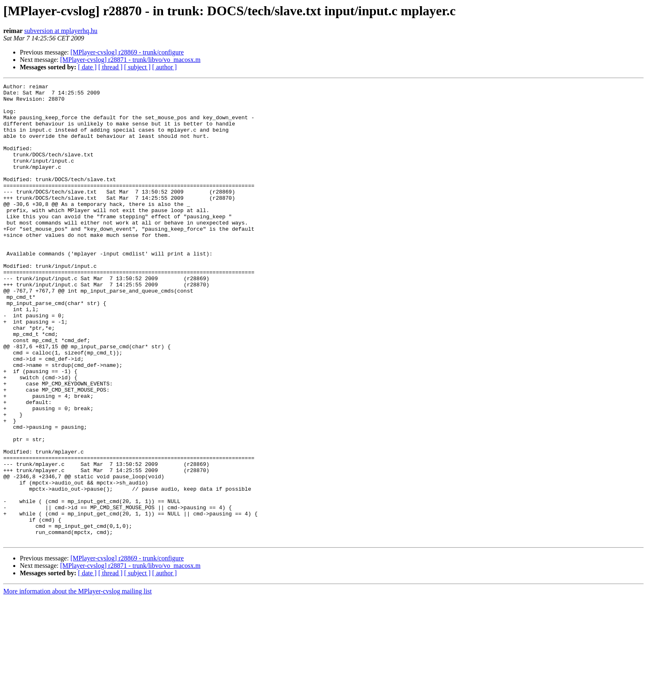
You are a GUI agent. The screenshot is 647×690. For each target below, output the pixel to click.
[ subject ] (137, 67)
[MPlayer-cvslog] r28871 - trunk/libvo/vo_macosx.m (130, 59)
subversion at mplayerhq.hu (60, 30)
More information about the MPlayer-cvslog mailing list (77, 682)
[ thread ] (110, 67)
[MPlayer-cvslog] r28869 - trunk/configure (127, 52)
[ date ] (87, 67)
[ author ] (164, 67)
